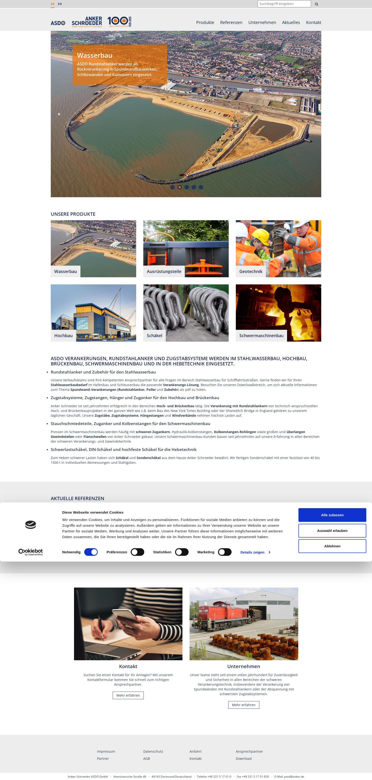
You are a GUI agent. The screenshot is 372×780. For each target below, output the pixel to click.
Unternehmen (262, 22)
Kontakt (313, 22)
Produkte (205, 22)
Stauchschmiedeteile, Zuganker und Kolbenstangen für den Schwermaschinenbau (130, 423)
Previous (59, 114)
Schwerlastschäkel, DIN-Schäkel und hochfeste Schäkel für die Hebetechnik (124, 449)
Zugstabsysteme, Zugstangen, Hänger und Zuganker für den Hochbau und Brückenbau (135, 397)
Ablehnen (332, 764)
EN (60, 4)
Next (313, 114)
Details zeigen (252, 771)
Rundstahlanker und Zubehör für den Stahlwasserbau (103, 372)
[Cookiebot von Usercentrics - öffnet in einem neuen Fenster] (30, 770)
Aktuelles (291, 22)
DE (53, 4)
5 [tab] (201, 187)
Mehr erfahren (124, 546)
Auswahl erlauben (332, 749)
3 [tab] (187, 187)
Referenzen (231, 22)
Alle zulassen (332, 733)
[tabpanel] (186, 114)
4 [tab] (194, 187)
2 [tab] (179, 187)
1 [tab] (172, 187)
